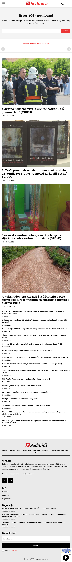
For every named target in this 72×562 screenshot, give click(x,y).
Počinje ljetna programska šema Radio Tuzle (21, 386)
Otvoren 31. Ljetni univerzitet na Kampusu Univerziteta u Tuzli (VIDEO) (33, 344)
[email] (36, 539)
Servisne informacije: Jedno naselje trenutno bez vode (26, 405)
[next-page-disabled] (69, 49)
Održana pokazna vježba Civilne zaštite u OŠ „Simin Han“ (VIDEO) (33, 110)
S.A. (4, 306)
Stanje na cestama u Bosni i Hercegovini (19, 399)
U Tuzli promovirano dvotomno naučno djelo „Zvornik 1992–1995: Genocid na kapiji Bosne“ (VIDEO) (34, 173)
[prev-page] (3, 49)
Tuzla (4, 511)
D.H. (4, 180)
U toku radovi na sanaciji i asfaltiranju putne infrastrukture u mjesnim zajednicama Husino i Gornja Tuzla (35, 300)
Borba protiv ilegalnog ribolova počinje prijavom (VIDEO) (27, 350)
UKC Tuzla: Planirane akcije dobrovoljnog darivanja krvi (26, 379)
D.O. (4, 116)
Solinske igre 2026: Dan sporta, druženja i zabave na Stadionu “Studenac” (34, 329)
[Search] (65, 31)
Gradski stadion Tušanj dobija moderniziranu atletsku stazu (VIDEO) (32, 364)
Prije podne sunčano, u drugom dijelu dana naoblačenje (26, 392)
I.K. (4, 242)
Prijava (36, 545)
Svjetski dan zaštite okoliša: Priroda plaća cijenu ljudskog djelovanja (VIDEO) (35, 357)
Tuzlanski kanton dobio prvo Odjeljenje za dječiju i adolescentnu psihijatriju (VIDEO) (32, 236)
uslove (14, 550)
